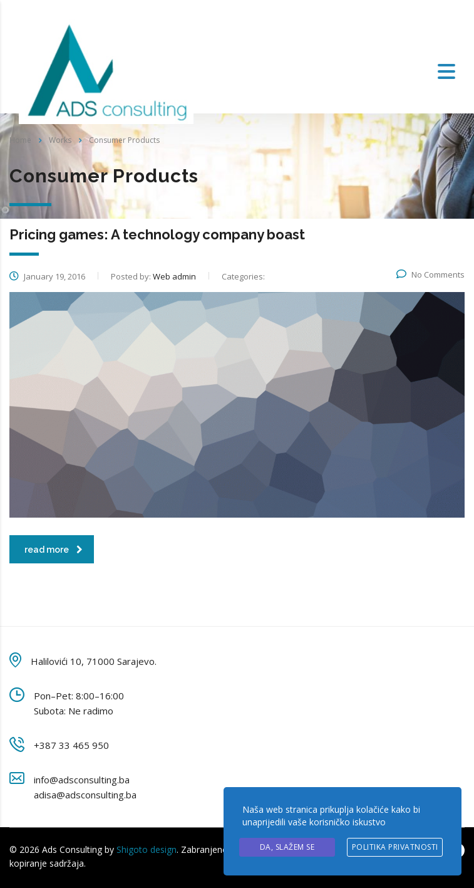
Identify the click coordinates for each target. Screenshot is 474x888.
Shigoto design (146, 849)
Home (20, 140)
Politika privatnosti (395, 847)
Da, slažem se (287, 847)
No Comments (430, 274)
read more (53, 550)
